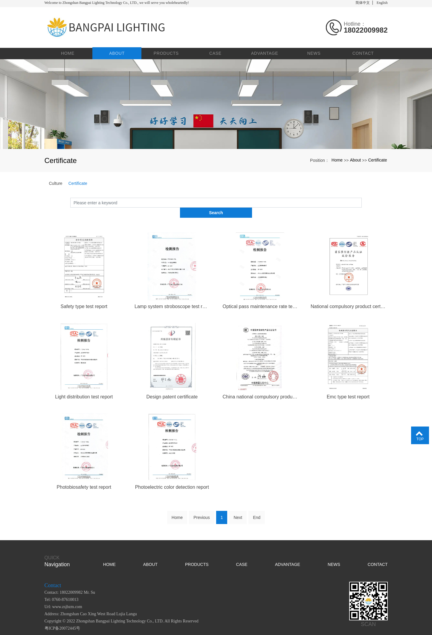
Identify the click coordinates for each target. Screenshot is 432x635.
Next (237, 505)
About (118, 50)
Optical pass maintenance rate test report (260, 293)
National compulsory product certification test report (348, 293)
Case (216, 50)
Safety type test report (83, 293)
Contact (363, 50)
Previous (201, 505)
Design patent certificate (172, 384)
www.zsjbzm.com (67, 595)
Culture (55, 181)
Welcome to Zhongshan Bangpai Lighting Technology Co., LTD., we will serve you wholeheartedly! (117, 3)
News (314, 50)
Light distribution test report (84, 384)
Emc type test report (348, 384)
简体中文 (362, 3)
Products (166, 50)
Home (69, 50)
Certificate (377, 157)
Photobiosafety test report (84, 475)
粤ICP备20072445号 (62, 616)
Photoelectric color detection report (172, 475)
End (256, 505)
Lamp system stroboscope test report (172, 293)
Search (362, 200)
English (382, 3)
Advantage (265, 50)
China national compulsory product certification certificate (260, 384)
